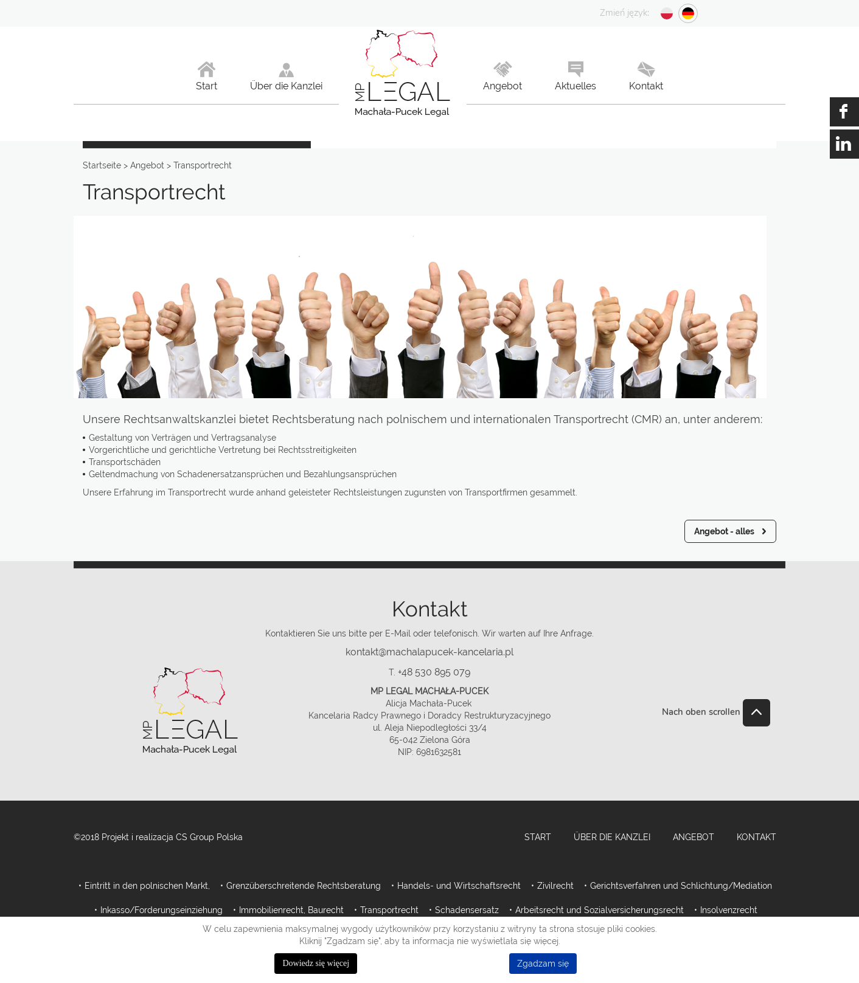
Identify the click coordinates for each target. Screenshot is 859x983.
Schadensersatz (467, 910)
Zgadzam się (543, 963)
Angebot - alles (724, 531)
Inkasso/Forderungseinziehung (161, 910)
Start (537, 837)
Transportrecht (389, 910)
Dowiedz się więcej (315, 963)
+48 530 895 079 (434, 672)
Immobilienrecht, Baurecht (291, 910)
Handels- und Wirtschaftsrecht (459, 886)
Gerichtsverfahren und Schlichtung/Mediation (681, 886)
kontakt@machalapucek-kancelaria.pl (429, 652)
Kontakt (756, 837)
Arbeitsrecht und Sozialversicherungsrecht (599, 910)
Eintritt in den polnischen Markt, (147, 886)
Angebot (693, 837)
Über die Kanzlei (612, 837)
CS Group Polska (209, 837)
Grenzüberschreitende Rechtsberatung (303, 886)
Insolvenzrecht (728, 910)
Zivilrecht (555, 886)
